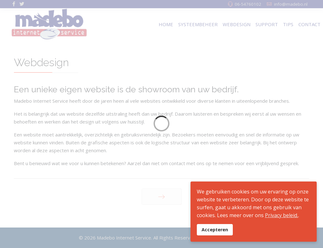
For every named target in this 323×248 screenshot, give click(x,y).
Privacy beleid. (281, 215)
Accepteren (215, 230)
